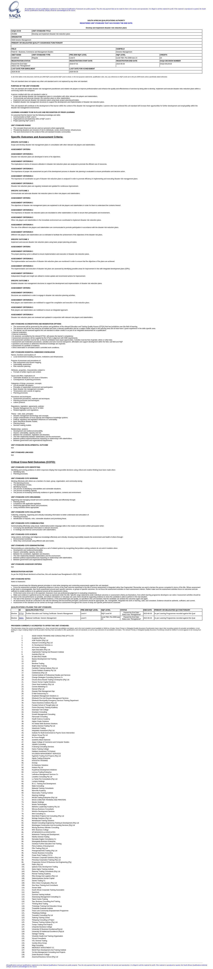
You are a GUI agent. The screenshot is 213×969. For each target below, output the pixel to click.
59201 (21, 618)
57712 (21, 614)
